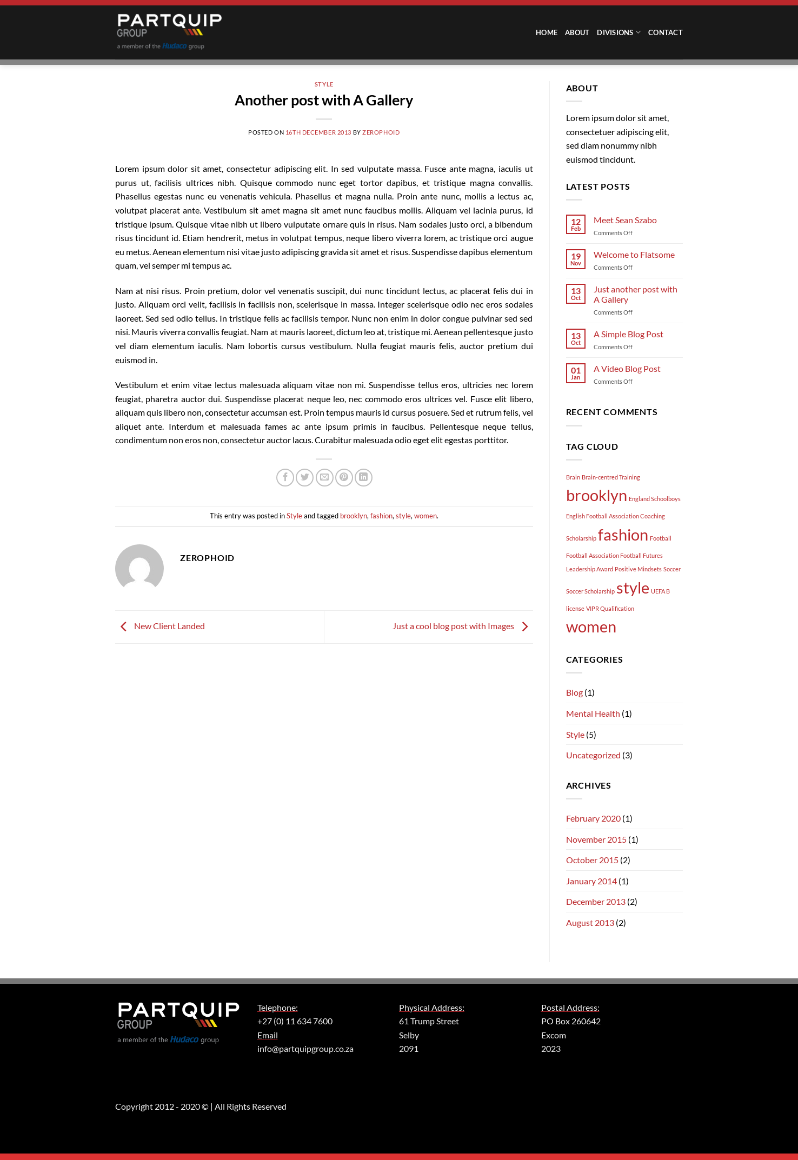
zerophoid (381, 132)
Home (546, 32)
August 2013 (590, 922)
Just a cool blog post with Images (463, 626)
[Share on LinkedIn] (364, 477)
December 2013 (596, 901)
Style (324, 84)
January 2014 (591, 881)
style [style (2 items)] (632, 587)
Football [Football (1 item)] (660, 538)
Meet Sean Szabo (625, 220)
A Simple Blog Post (628, 334)
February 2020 (593, 818)
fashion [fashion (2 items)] (623, 534)
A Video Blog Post (627, 368)
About (577, 32)
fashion (381, 515)
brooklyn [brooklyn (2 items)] (596, 494)
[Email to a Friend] (325, 477)
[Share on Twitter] (305, 477)
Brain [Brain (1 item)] (573, 477)
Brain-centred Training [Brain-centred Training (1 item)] (611, 477)
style (403, 515)
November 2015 (596, 839)
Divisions (619, 32)
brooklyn (353, 515)
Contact (665, 32)
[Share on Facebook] (285, 477)
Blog (574, 692)
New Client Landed (160, 626)
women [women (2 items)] (591, 626)
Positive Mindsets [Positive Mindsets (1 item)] (638, 568)
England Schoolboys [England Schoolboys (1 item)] (655, 498)
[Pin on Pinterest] (344, 477)
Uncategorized (593, 755)
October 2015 (592, 860)
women (425, 515)
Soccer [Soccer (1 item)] (672, 568)
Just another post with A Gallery (635, 294)
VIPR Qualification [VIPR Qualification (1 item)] (610, 608)
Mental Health (593, 713)
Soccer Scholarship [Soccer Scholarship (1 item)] (590, 591)
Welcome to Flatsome (634, 254)
